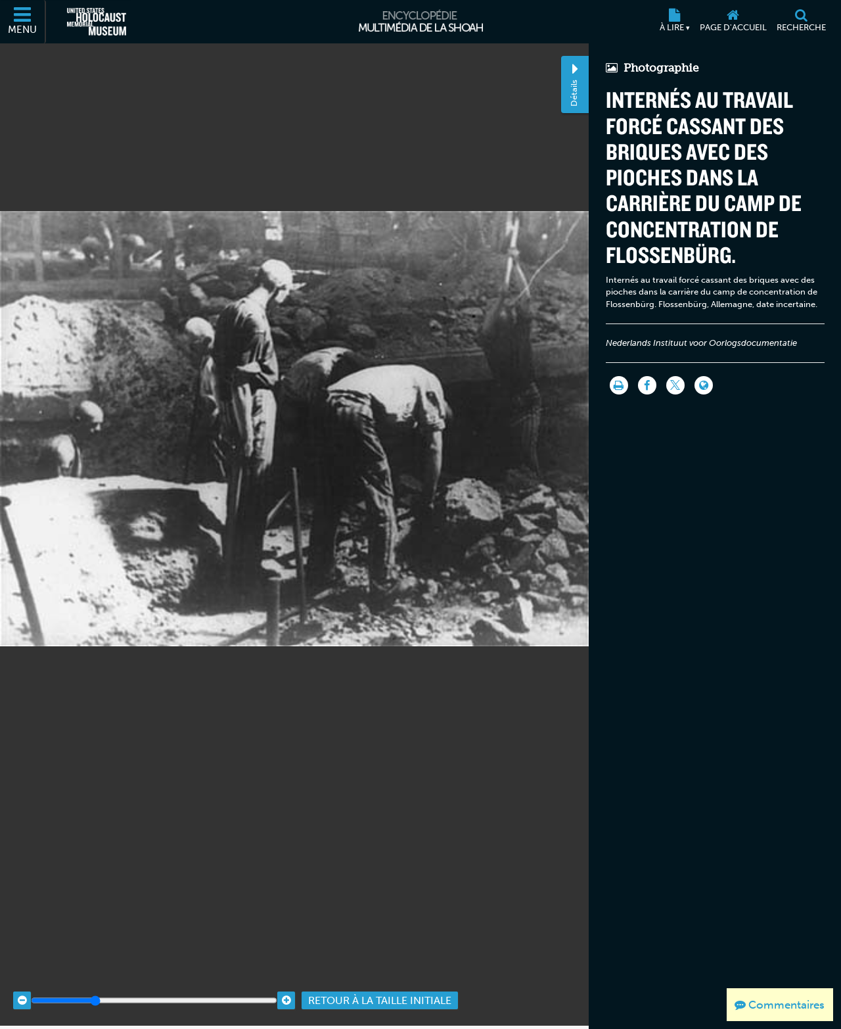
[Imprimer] (619, 385)
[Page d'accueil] (732, 21)
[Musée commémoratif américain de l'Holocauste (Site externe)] (96, 21)
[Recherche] (800, 21)
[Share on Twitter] (675, 385)
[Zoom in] (286, 990)
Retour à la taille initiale (379, 990)
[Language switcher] (703, 385)
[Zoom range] (154, 990)
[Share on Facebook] (647, 385)
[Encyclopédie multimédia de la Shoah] (421, 22)
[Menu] (23, 21)
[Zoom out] (22, 990)
